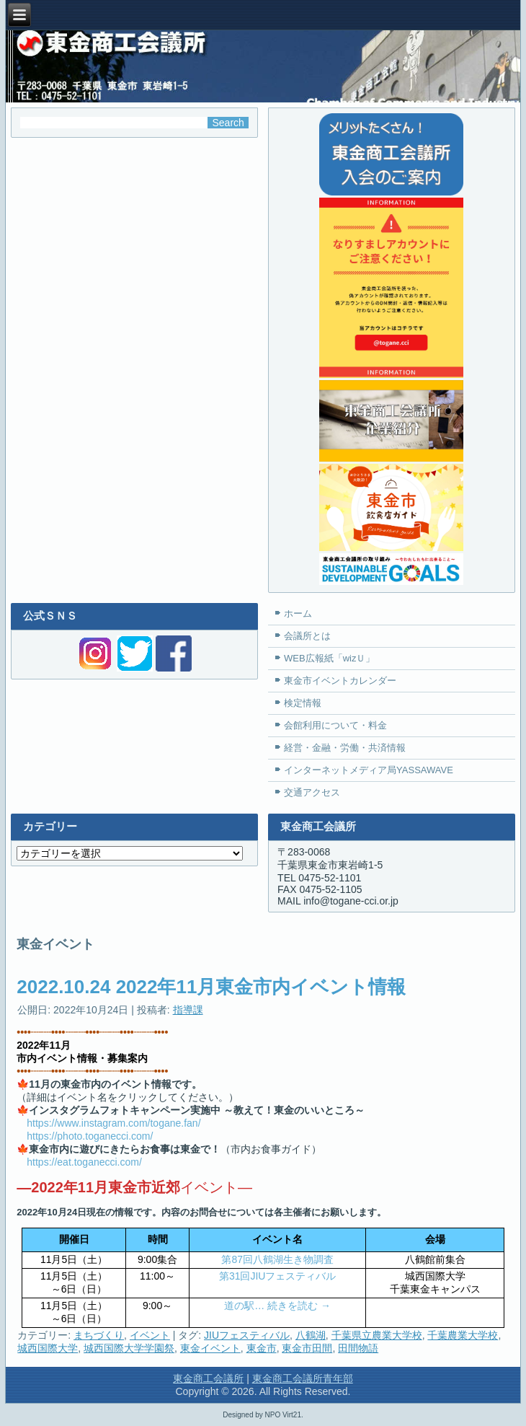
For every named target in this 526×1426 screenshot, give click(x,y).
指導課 (188, 1010)
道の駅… (245, 1305)
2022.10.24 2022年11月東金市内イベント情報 (211, 987)
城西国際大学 (47, 1348)
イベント (150, 1335)
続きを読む (299, 1305)
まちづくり (98, 1335)
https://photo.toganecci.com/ (90, 1136)
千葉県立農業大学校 (376, 1335)
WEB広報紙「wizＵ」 (329, 658)
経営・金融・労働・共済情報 (345, 747)
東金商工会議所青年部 (302, 1378)
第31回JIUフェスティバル (277, 1276)
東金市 (261, 1348)
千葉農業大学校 (462, 1335)
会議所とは (307, 635)
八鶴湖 (310, 1335)
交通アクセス (312, 792)
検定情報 (302, 702)
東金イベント (210, 1348)
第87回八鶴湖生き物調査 (277, 1259)
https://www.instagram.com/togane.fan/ (113, 1123)
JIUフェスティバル (247, 1335)
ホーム (298, 613)
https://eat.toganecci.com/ (84, 1162)
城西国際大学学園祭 (129, 1348)
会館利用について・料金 (335, 725)
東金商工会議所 (208, 1378)
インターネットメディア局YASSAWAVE (368, 770)
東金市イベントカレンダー (340, 680)
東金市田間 (307, 1348)
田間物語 (358, 1348)
